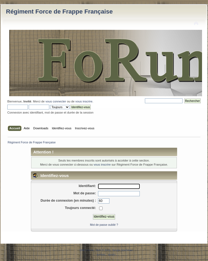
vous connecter (56, 101)
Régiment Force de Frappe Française (59, 11)
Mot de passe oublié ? (104, 224)
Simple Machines (122, 250)
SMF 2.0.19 (86, 250)
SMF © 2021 (103, 250)
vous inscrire (83, 101)
